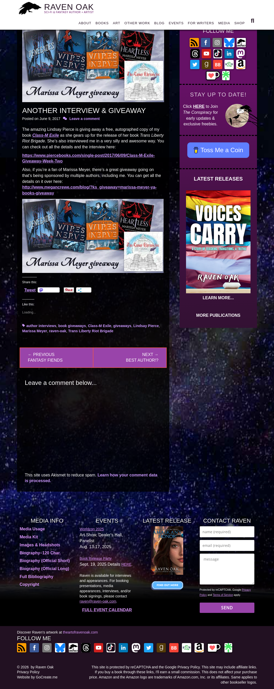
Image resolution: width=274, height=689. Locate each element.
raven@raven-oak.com (98, 601)
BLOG (159, 24)
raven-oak (57, 331)
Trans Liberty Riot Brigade (90, 331)
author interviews (41, 326)
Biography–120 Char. (40, 553)
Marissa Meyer (34, 331)
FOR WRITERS (201, 24)
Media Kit (29, 537)
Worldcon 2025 (92, 529)
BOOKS (102, 24)
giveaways (122, 326)
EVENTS (176, 24)
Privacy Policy (28, 672)
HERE (199, 106)
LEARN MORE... (218, 298)
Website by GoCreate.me (37, 677)
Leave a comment (84, 119)
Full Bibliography (36, 576)
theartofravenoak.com (80, 632)
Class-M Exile (45, 135)
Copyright (29, 584)
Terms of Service (223, 594)
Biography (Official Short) (45, 560)
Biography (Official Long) (44, 568)
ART (116, 24)
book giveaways (72, 326)
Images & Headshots (40, 545)
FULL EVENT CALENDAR (107, 610)
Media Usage (32, 529)
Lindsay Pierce (146, 326)
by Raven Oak (42, 667)
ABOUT (84, 24)
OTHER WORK (137, 24)
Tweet (30, 290)
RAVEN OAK (72, 8)
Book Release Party (96, 558)
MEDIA (224, 24)
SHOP (239, 24)
